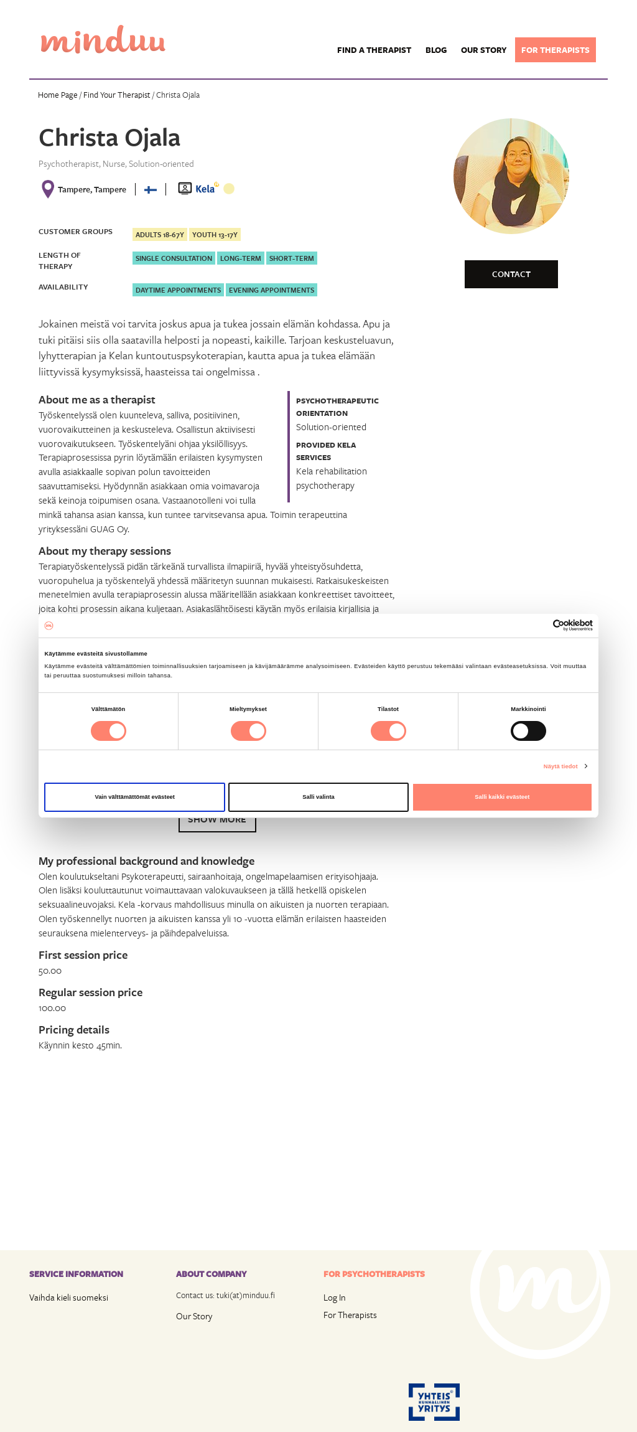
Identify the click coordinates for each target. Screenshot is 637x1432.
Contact (511, 274)
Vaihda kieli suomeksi (68, 1297)
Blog (436, 49)
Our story (484, 49)
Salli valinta (318, 797)
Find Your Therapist (117, 94)
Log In (334, 1297)
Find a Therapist (374, 49)
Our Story (194, 1316)
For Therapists (350, 1315)
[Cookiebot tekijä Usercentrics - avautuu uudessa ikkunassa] (538, 625)
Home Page (58, 94)
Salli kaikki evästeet (502, 797)
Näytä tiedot (561, 766)
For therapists (555, 49)
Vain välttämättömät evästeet (135, 797)
